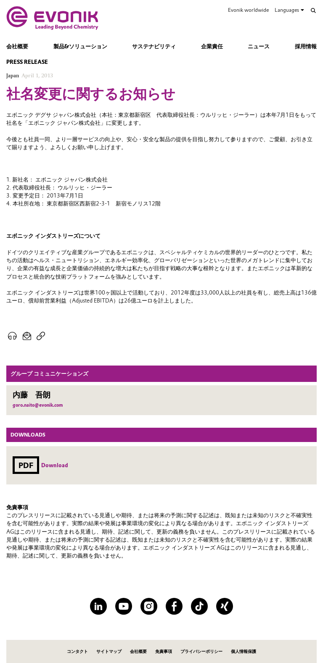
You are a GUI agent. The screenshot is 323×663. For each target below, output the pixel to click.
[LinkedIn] (98, 606)
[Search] (313, 10)
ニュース (259, 46)
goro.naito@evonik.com (38, 405)
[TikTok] (199, 606)
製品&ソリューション (80, 46)
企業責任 (212, 46)
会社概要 (17, 46)
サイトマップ (109, 651)
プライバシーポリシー (201, 651)
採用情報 (306, 46)
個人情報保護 (243, 651)
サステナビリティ (154, 46)
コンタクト (77, 651)
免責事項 (163, 651)
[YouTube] (123, 606)
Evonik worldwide (248, 10)
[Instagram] (148, 606)
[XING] (224, 606)
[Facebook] (174, 606)
